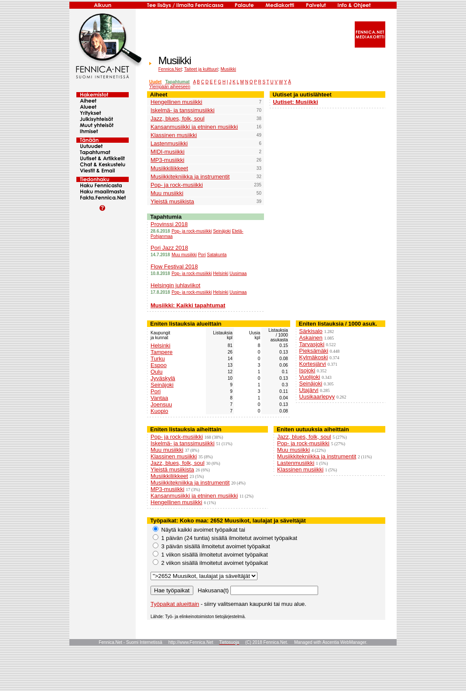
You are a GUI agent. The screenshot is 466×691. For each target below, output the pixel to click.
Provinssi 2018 (169, 224)
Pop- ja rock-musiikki (177, 185)
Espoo (159, 365)
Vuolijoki (309, 377)
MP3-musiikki (167, 160)
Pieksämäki (313, 350)
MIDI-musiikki (168, 151)
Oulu (156, 371)
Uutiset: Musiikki (295, 102)
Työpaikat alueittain (175, 604)
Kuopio (159, 411)
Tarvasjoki (312, 344)
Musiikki (228, 69)
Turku (158, 358)
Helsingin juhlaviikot (175, 285)
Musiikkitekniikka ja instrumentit (190, 176)
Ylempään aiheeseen (169, 86)
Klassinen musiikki (174, 135)
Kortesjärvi (312, 364)
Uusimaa (238, 273)
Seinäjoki (222, 231)
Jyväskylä (163, 378)
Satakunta (216, 254)
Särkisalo (310, 331)
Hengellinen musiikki (176, 102)
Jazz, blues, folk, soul (178, 118)
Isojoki (307, 370)
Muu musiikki (167, 193)
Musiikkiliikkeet (169, 168)
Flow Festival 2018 (174, 266)
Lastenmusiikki (169, 143)
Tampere (162, 352)
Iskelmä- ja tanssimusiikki (183, 110)
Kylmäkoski (313, 357)
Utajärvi (309, 390)
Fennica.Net (170, 69)
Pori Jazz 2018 (169, 247)
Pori (202, 254)
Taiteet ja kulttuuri (201, 69)
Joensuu (161, 404)
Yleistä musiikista (172, 201)
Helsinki (220, 273)
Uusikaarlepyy (317, 396)
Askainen (310, 337)
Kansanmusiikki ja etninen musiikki (194, 127)
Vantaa (159, 398)
